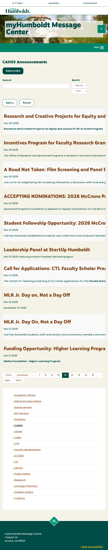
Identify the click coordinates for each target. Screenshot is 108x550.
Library (19, 468)
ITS (16, 462)
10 (58, 375)
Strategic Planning (26, 486)
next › (8, 380)
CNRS (18, 438)
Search (6, 80)
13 (79, 375)
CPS (17, 444)
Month (76, 80)
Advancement (23, 407)
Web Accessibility (91, 547)
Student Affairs (24, 492)
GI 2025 (19, 456)
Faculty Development (28, 450)
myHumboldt (90, 3)
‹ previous (22, 375)
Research (20, 480)
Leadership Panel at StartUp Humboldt (47, 250)
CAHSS (19, 426)
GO (105, 29)
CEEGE (18, 432)
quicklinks (54, 3)
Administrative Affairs (28, 401)
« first (8, 375)
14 (86, 375)
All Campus (22, 413)
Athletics (20, 419)
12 (72, 375)
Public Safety (23, 474)
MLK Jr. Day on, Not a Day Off (37, 295)
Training (20, 498)
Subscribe (13, 70)
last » (19, 380)
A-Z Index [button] (18, 3)
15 (93, 375)
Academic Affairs (25, 395)
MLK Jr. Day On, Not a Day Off (37, 322)
